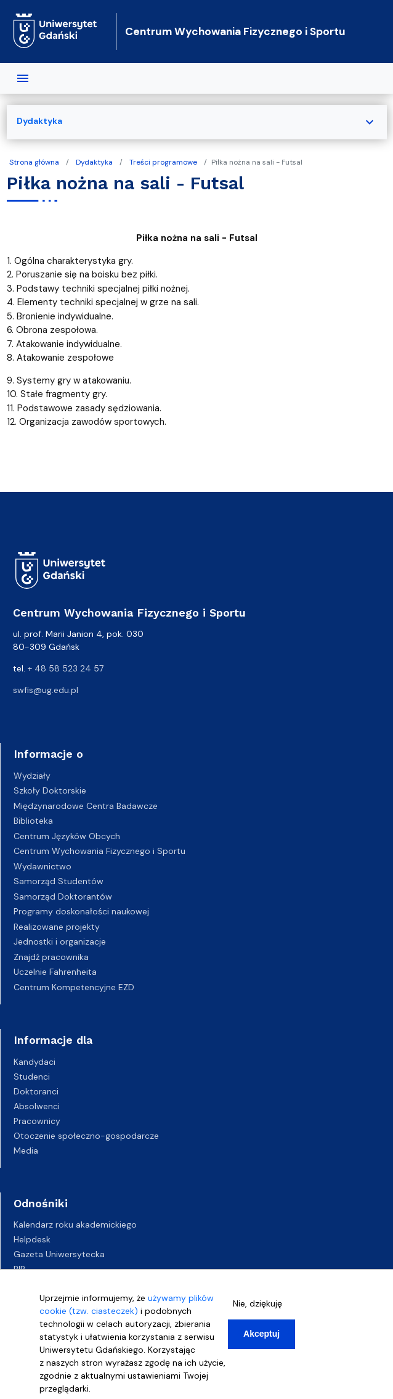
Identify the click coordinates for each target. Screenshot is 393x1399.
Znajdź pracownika (51, 956)
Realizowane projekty (57, 926)
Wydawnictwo (42, 866)
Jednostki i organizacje (60, 941)
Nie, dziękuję (257, 1309)
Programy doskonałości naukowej (81, 911)
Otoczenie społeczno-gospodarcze (86, 1135)
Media (26, 1150)
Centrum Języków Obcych (67, 836)
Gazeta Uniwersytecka (59, 1254)
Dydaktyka (94, 162)
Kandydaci (34, 1061)
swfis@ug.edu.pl (45, 689)
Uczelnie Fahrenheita (55, 971)
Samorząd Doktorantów (63, 896)
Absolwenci (37, 1106)
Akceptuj (261, 1339)
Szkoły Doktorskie (50, 790)
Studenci (32, 1076)
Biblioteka (33, 820)
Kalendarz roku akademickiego (75, 1224)
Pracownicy (37, 1120)
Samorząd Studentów (58, 881)
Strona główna (34, 162)
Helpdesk (32, 1239)
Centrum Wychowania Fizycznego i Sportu (235, 31)
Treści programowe (163, 162)
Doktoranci (36, 1091)
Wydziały (32, 775)
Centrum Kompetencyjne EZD (74, 987)
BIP (19, 1268)
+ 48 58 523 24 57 (65, 668)
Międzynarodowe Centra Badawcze (86, 805)
